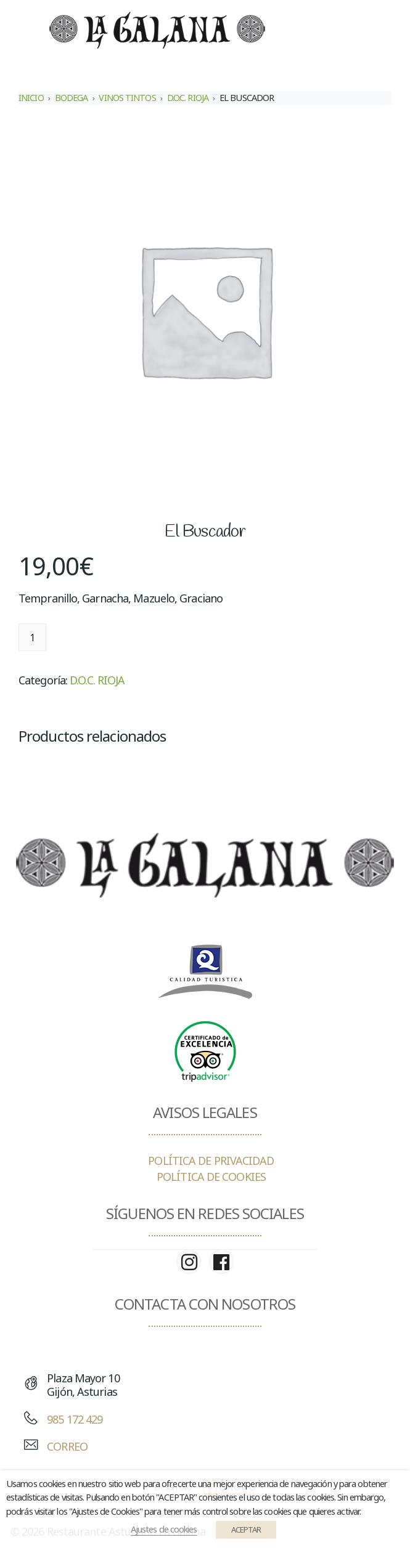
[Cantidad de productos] (32, 637)
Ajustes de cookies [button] (164, 1529)
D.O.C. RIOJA (187, 97)
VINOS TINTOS (127, 97)
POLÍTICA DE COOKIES (211, 1176)
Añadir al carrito (106, 637)
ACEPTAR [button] (246, 1529)
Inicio (31, 97)
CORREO (67, 1446)
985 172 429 (74, 1419)
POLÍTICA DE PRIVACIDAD (211, 1160)
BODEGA (71, 97)
